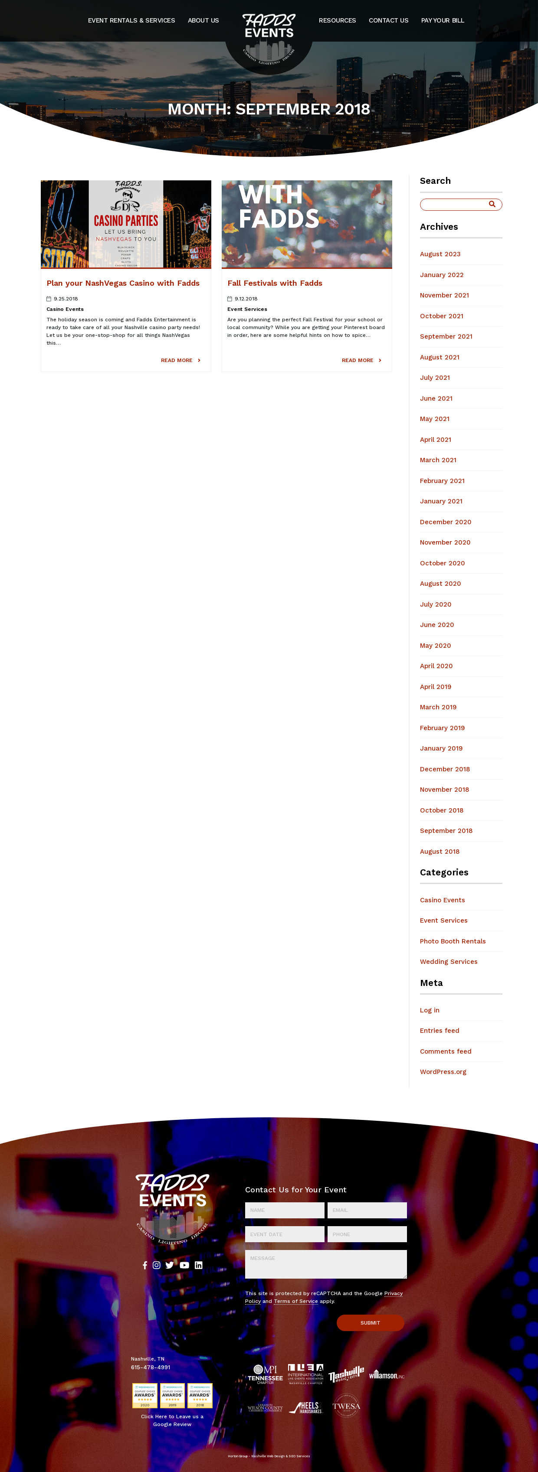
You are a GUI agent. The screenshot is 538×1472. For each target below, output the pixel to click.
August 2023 (440, 254)
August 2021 (439, 357)
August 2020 (440, 583)
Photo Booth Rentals (453, 941)
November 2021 (444, 295)
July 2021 (435, 378)
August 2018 (440, 851)
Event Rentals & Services (131, 20)
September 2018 (446, 831)
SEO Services (299, 1456)
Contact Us (388, 20)
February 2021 (442, 481)
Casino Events (65, 309)
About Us (203, 20)
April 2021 (435, 440)
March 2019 (438, 707)
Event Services (247, 309)
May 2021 (434, 419)
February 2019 (442, 728)
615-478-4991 (150, 1367)
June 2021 (436, 398)
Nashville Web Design (268, 1456)
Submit (371, 1323)
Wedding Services (449, 962)
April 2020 (436, 666)
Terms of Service (296, 1301)
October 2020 (442, 563)
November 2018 (444, 789)
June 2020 (437, 625)
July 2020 (436, 604)
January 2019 (441, 748)
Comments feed (446, 1051)
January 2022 (442, 275)
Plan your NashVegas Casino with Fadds (123, 282)
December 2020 (446, 522)
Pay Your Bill (443, 20)
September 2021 (446, 336)
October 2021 (441, 316)
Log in (430, 1010)
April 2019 (436, 687)
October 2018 (442, 810)
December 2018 (445, 769)
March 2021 (438, 460)
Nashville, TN (147, 1359)
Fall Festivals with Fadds (274, 282)
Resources (337, 20)
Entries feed (439, 1031)
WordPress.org (443, 1072)
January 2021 (441, 501)
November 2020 (445, 542)
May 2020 (435, 646)
